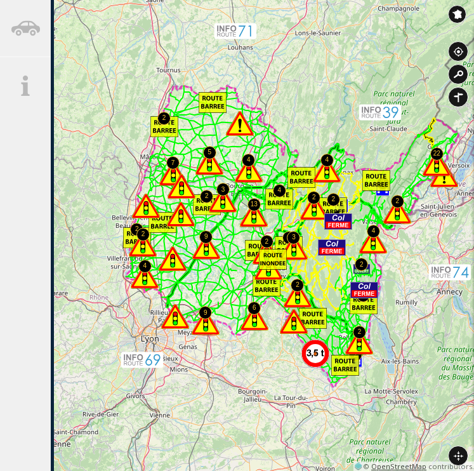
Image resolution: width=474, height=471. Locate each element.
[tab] (25, 28)
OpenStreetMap (398, 466)
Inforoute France (457, 14)
